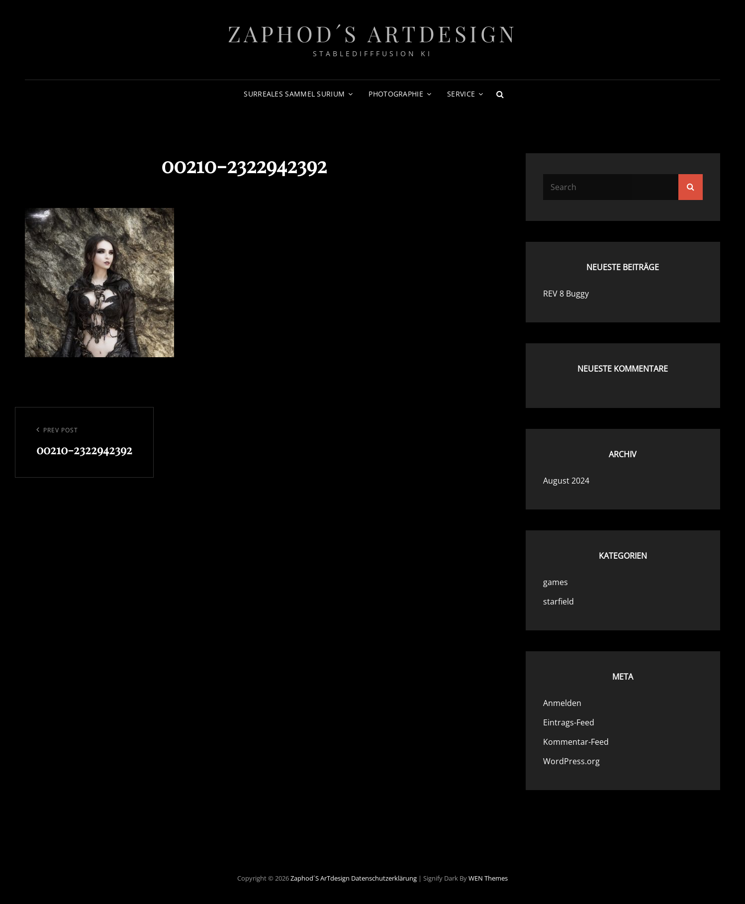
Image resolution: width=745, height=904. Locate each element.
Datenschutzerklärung (384, 878)
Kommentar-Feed (576, 741)
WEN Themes (488, 878)
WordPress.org (571, 761)
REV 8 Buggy (566, 293)
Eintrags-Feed (568, 722)
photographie (396, 94)
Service (461, 94)
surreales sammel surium (294, 94)
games (555, 582)
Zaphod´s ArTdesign (373, 33)
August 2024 (566, 480)
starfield (558, 601)
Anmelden (562, 703)
